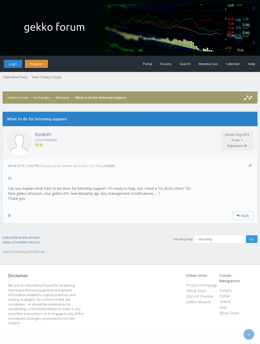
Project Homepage (201, 285)
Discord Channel (199, 296)
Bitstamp (62, 97)
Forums (166, 64)
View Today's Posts (46, 77)
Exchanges (42, 97)
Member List (208, 64)
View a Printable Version (21, 242)
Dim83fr (43, 134)
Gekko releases (198, 301)
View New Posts (15, 77)
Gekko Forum (17, 97)
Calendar (233, 64)
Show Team (229, 313)
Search (185, 64)
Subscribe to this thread (21, 237)
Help (251, 64)
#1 (250, 165)
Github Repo (196, 290)
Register (36, 64)
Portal (147, 64)
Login (13, 64)
